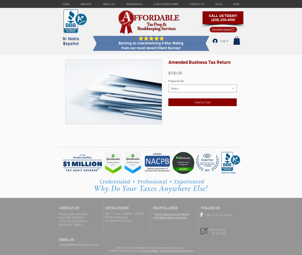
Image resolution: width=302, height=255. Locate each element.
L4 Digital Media (150, 250)
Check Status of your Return (172, 214)
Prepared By (176, 81)
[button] (236, 40)
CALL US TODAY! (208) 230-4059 (223, 18)
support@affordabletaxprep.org (78, 244)
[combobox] (202, 88)
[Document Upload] (223, 29)
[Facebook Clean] (201, 214)
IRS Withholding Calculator (170, 217)
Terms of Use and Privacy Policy (176, 250)
